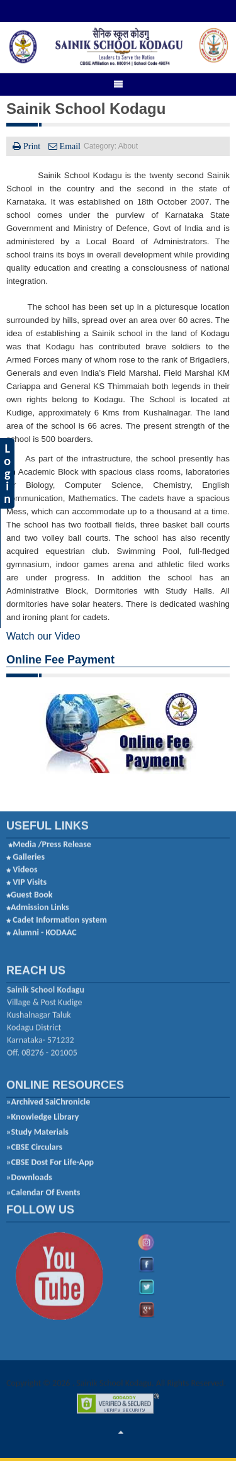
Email (69, 145)
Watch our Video (43, 635)
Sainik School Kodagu (86, 107)
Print (32, 145)
